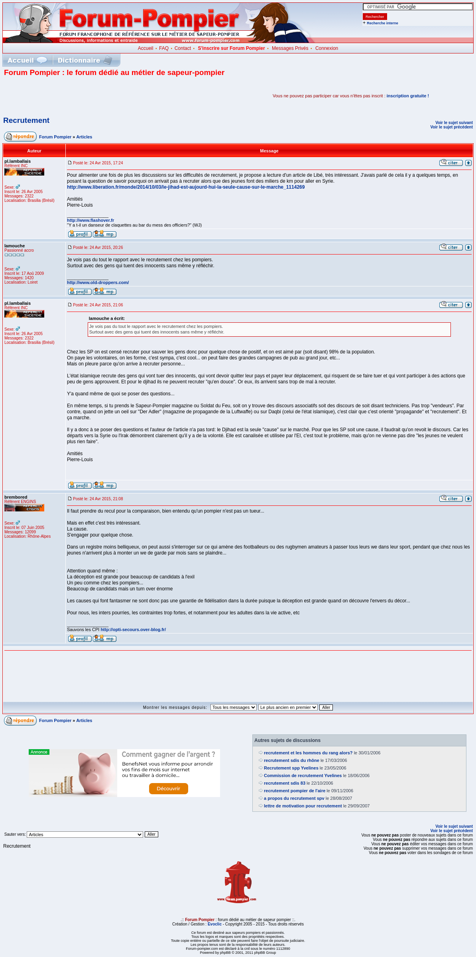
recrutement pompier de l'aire (294, 790)
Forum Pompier (55, 136)
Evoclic (215, 924)
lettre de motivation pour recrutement (303, 805)
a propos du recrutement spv (294, 798)
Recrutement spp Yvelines (291, 768)
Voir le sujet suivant (454, 122)
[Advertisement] (97, 96)
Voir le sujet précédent (451, 127)
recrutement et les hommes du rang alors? (308, 752)
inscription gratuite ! (408, 95)
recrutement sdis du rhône (291, 760)
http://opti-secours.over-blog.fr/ (133, 629)
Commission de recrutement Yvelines (303, 775)
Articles (84, 136)
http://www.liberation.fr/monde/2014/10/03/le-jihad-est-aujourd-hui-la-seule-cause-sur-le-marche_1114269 (186, 187)
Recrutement (26, 120)
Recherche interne (382, 23)
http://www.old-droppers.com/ (98, 282)
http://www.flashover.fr (90, 220)
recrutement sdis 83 (284, 783)
